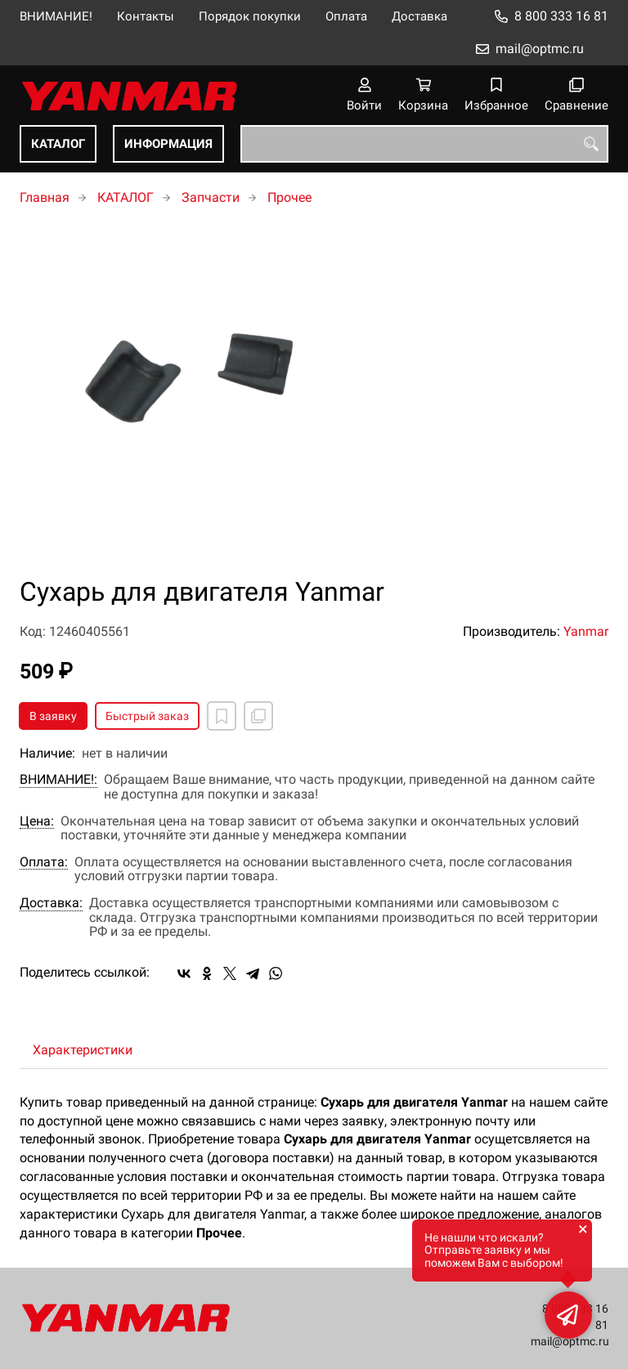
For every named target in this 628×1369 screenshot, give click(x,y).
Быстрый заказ (147, 716)
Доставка (419, 16)
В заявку (53, 716)
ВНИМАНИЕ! (56, 16)
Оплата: (44, 862)
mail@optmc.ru (540, 48)
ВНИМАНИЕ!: (58, 779)
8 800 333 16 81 (561, 16)
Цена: (37, 821)
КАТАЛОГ (58, 143)
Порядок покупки (250, 16)
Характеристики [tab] (82, 1050)
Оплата (346, 16)
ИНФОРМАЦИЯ (168, 143)
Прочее (289, 197)
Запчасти (211, 197)
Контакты (145, 16)
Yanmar (585, 631)
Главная (45, 197)
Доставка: (51, 903)
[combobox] (424, 144)
